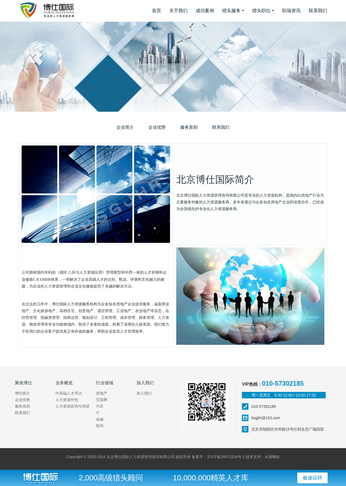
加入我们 (144, 393)
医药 (100, 426)
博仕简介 (22, 393)
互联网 (101, 400)
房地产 (101, 393)
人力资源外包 (66, 400)
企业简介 (125, 127)
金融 (100, 419)
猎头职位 (261, 10)
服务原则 (189, 127)
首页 (156, 10)
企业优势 (157, 127)
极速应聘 (312, 478)
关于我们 (178, 10)
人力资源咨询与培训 (72, 406)
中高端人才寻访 (68, 393)
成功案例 (205, 10)
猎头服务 (231, 10)
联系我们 (318, 10)
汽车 (100, 406)
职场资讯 (291, 10)
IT (97, 413)
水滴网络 (272, 457)
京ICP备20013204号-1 (226, 457)
